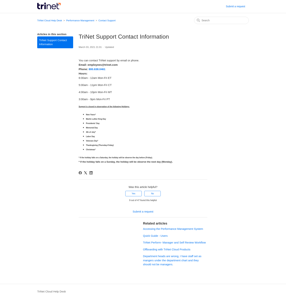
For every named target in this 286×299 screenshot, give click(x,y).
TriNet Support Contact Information (53, 42)
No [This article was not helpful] (152, 193)
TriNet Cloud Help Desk (50, 20)
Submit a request (235, 6)
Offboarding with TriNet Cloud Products (166, 249)
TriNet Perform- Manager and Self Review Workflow (174, 242)
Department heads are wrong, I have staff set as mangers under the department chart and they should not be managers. (172, 260)
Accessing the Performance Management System (173, 228)
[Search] (221, 20)
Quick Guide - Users (155, 235)
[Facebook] (80, 172)
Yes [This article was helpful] (133, 193)
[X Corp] (85, 172)
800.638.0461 (97, 69)
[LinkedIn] (91, 172)
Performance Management (80, 20)
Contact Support (107, 20)
